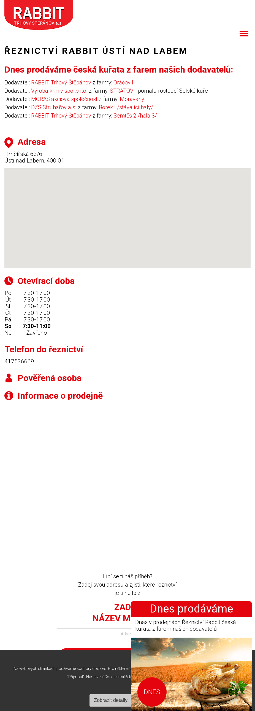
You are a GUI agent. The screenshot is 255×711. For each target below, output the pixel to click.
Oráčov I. (124, 82)
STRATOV (121, 90)
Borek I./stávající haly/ (126, 107)
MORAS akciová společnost (64, 99)
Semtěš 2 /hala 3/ (135, 115)
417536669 (19, 361)
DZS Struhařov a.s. (54, 107)
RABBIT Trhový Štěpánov (61, 82)
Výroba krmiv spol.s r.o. (59, 90)
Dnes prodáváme (191, 608)
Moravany (132, 99)
